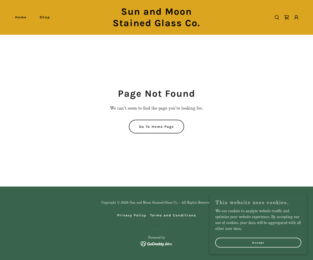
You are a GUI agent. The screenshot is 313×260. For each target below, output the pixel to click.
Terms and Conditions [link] (173, 215)
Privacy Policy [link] (131, 215)
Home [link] (20, 17)
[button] (296, 17)
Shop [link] (45, 17)
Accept (258, 242)
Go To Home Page (156, 127)
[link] (156, 25)
